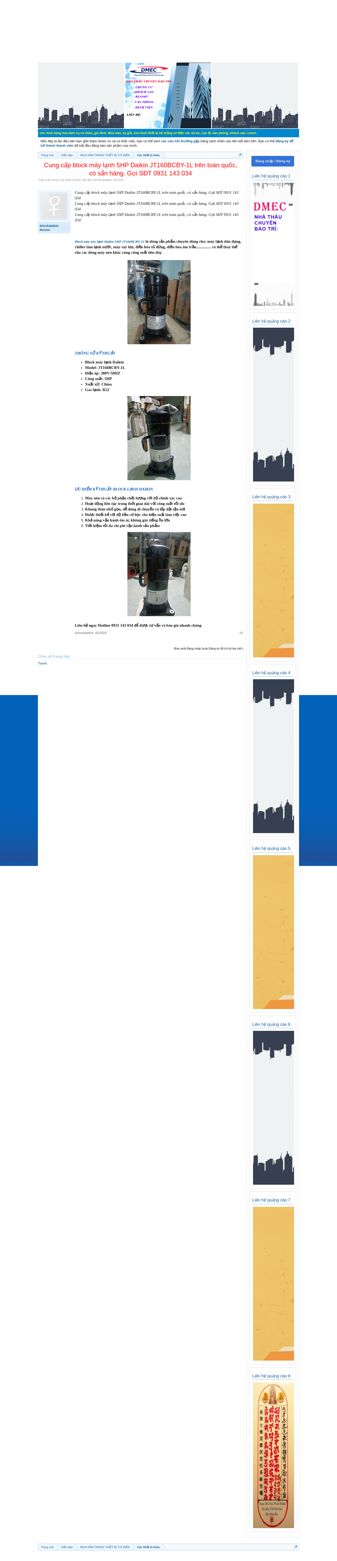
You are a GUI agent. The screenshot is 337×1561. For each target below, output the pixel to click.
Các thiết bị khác (70, 179)
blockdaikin (105, 179)
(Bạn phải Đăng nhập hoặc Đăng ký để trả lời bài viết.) (208, 648)
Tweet (42, 663)
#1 (241, 633)
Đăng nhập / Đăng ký (272, 161)
